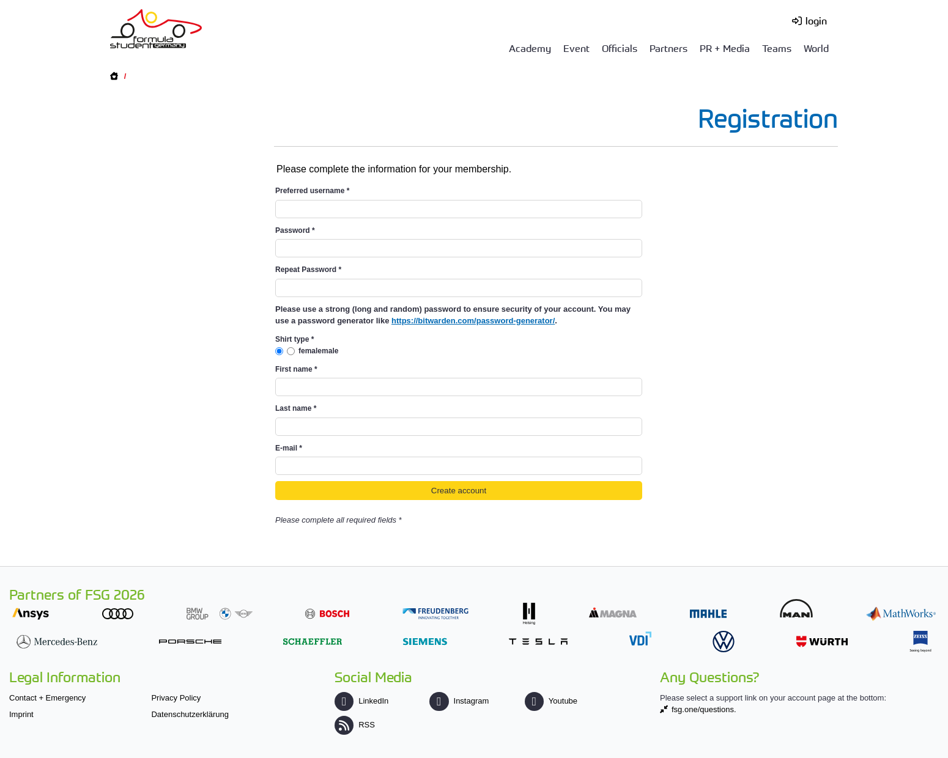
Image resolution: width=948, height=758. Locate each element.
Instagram (459, 700)
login (816, 20)
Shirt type (294, 339)
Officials (619, 48)
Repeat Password (308, 269)
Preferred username (312, 190)
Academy (530, 48)
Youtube (551, 700)
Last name (295, 408)
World (816, 48)
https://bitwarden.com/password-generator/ (473, 320)
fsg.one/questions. (704, 709)
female (310, 351)
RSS (355, 724)
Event (576, 48)
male (330, 351)
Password (295, 230)
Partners (668, 48)
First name (296, 369)
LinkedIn (361, 700)
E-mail (288, 448)
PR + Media (725, 48)
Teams (776, 48)
